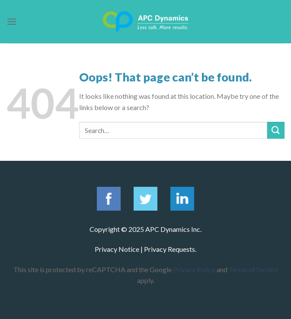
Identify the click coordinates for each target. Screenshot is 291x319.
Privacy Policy (194, 269)
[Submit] (276, 130)
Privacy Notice (117, 249)
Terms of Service (253, 269)
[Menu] (11, 21)
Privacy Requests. (170, 249)
